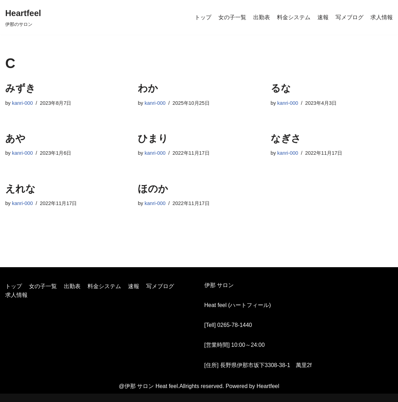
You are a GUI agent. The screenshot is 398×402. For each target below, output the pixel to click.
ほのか (153, 188)
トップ (203, 17)
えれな (20, 188)
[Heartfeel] (23, 17)
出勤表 (261, 17)
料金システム (293, 17)
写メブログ (349, 17)
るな (281, 88)
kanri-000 (22, 103)
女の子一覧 (232, 17)
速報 (323, 17)
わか (148, 88)
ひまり (153, 138)
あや (15, 138)
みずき (20, 88)
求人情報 (381, 17)
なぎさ (286, 138)
